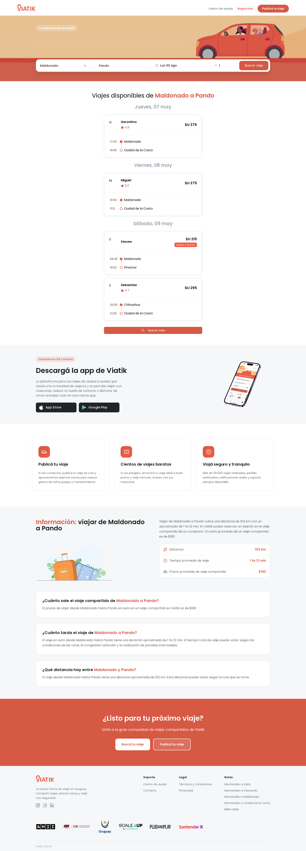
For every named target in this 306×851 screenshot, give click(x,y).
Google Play (94, 407)
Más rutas (231, 809)
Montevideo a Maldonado (241, 797)
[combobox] (61, 65)
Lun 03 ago (166, 65)
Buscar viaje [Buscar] (254, 65)
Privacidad (186, 791)
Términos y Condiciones (195, 784)
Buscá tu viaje (133, 744)
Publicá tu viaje (273, 9)
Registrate (245, 9)
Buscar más (153, 330)
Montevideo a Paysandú (240, 791)
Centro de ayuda (220, 9)
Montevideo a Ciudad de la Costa (247, 803)
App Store (50, 407)
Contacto (150, 791)
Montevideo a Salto (237, 784)
